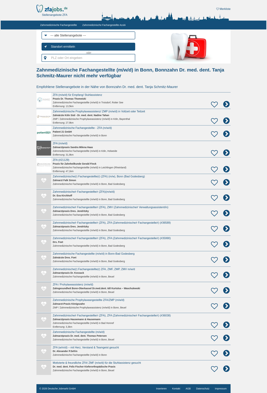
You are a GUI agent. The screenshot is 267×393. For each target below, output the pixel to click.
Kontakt (176, 388)
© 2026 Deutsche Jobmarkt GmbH (57, 388)
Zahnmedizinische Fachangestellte (58, 25)
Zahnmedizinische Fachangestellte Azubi (104, 25)
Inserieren (161, 388)
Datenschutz (202, 388)
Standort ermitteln (63, 46)
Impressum (221, 388)
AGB (188, 388)
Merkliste (223, 8)
